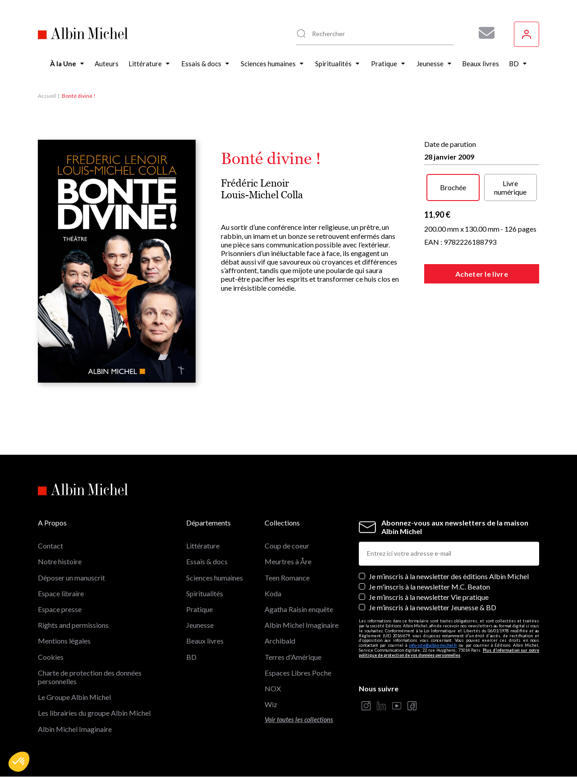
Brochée (453, 187)
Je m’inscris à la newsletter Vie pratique (429, 597)
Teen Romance (287, 577)
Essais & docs (207, 561)
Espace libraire (61, 593)
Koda (273, 593)
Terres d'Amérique (293, 657)
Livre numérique (510, 187)
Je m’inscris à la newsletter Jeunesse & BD (432, 607)
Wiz (271, 704)
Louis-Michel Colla (262, 195)
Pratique (199, 609)
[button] (19, 761)
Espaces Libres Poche (298, 672)
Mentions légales (64, 640)
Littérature (203, 545)
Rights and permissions (73, 625)
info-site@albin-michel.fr (433, 645)
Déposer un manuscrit (71, 577)
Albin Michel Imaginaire (75, 729)
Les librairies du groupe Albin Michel (94, 712)
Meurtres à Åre (288, 561)
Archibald (280, 640)
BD (191, 657)
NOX (273, 688)
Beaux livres (205, 640)
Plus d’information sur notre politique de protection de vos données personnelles (449, 653)
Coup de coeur (287, 545)
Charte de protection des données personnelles (90, 677)
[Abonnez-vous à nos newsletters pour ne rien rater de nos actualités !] (483, 32)
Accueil (47, 95)
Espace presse (60, 609)
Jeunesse (200, 625)
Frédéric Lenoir (255, 183)
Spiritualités (204, 593)
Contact (50, 545)
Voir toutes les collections (299, 719)
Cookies (51, 657)
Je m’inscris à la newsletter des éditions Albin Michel (449, 576)
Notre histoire (60, 561)
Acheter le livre (481, 274)
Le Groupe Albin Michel (74, 697)
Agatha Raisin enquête (299, 609)
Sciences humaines (214, 577)
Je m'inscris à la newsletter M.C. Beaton (429, 586)
